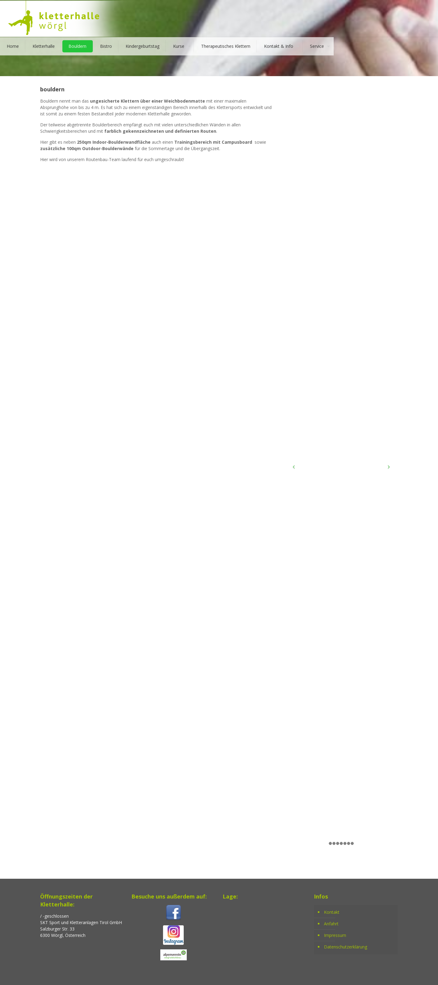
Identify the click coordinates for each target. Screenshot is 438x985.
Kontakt (331, 912)
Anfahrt (331, 924)
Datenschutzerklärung (345, 947)
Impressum (335, 935)
